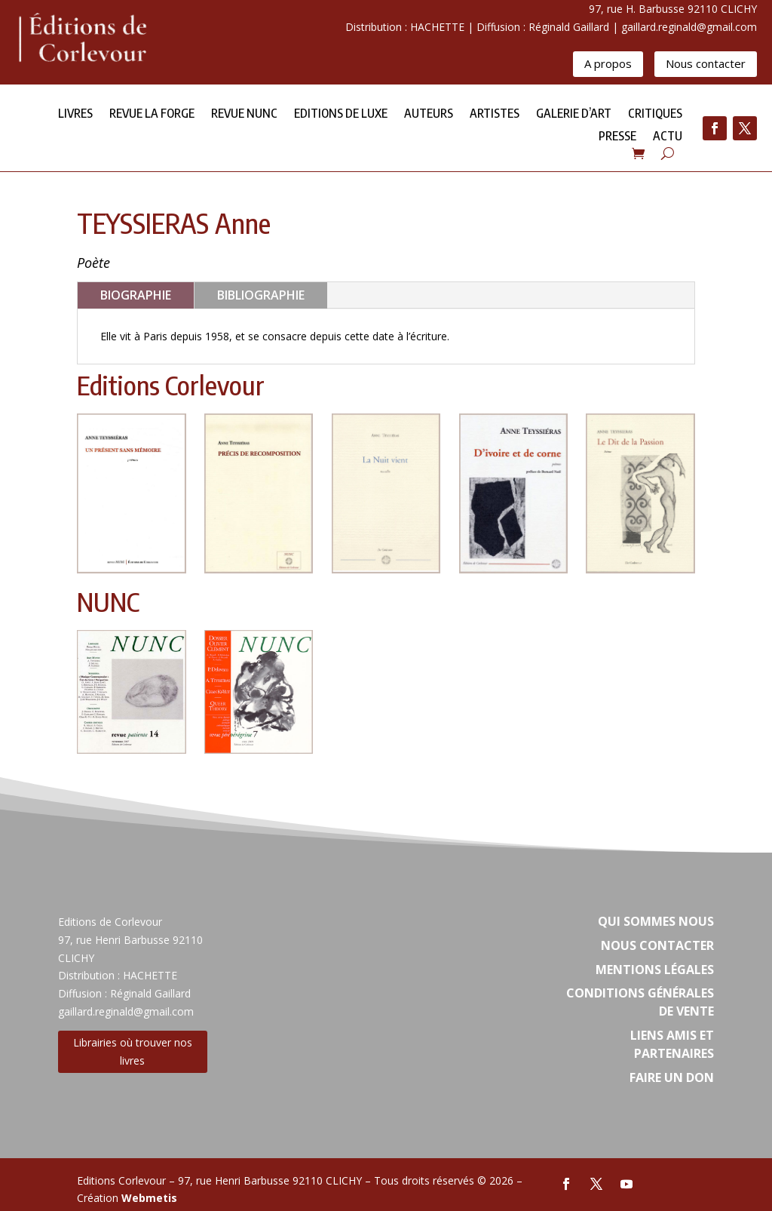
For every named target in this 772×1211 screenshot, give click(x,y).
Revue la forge (152, 114)
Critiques (655, 114)
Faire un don (672, 1077)
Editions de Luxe (341, 114)
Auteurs (428, 114)
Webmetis (149, 1198)
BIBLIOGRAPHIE (261, 295)
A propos (608, 63)
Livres (75, 114)
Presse (617, 137)
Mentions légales (655, 969)
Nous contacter (706, 63)
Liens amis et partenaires (672, 1044)
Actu (667, 137)
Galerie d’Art (573, 114)
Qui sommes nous (656, 921)
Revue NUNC (244, 114)
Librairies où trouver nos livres (132, 1051)
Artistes (494, 114)
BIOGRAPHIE (135, 295)
